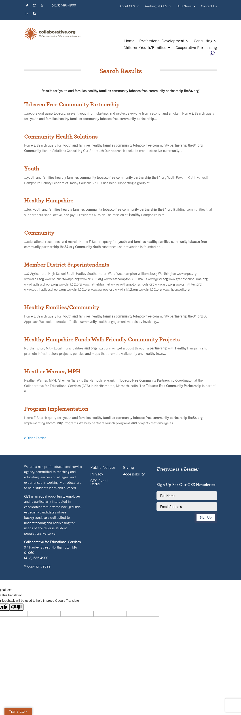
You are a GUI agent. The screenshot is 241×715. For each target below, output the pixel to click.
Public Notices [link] (103, 468)
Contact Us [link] (209, 6)
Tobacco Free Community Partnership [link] (71, 104)
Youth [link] (31, 169)
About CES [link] (127, 6)
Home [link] (129, 41)
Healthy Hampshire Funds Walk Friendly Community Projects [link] (102, 340)
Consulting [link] (203, 41)
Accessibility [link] (134, 474)
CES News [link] (184, 6)
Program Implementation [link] (56, 409)
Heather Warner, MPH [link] (52, 371)
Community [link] (39, 233)
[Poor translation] (16, 607)
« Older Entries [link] (35, 437)
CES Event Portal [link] (99, 482)
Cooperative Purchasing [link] (196, 48)
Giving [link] (128, 468)
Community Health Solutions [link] (60, 137)
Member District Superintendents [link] (66, 265)
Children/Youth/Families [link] (144, 48)
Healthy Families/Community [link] (61, 307)
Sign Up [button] (206, 517)
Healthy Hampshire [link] (48, 201)
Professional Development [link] (161, 41)
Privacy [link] (96, 474)
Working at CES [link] (155, 6)
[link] (52, 39)
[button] (27, 6)
